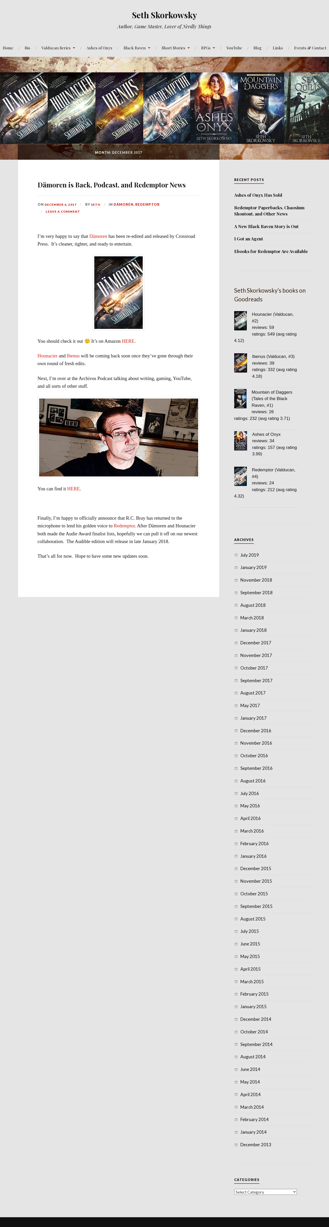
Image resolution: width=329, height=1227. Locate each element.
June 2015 (250, 943)
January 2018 (253, 630)
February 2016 (254, 843)
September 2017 (256, 680)
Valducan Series (56, 47)
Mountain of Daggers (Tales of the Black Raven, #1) (272, 399)
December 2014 (255, 1019)
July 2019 (249, 555)
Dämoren (126, 219)
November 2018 (256, 580)
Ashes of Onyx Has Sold (258, 195)
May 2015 (250, 956)
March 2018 (252, 617)
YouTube (234, 47)
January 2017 (253, 718)
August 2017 (253, 693)
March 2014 (252, 1107)
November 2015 (256, 881)
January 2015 (253, 1006)
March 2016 (252, 831)
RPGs (205, 47)
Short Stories (173, 47)
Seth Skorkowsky (164, 14)
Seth (98, 219)
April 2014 (250, 1094)
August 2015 (253, 919)
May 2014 (250, 1082)
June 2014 (250, 1069)
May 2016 (250, 805)
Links (278, 47)
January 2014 (253, 1132)
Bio (27, 47)
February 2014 (254, 1119)
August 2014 (253, 1056)
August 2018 (253, 605)
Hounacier (48, 370)
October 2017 (254, 668)
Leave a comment (64, 226)
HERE (128, 355)
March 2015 (252, 981)
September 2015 (256, 906)
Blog (257, 47)
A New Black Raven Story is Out (266, 226)
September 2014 (256, 1044)
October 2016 (254, 755)
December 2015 (255, 868)
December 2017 (255, 642)
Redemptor (150, 219)
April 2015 (250, 969)
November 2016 (256, 743)
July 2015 (249, 931)
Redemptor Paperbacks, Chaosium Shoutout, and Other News (269, 210)
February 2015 (254, 994)
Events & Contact (310, 47)
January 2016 (253, 856)
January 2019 (253, 567)
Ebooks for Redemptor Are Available (271, 251)
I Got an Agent (248, 238)
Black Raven (135, 47)
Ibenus (73, 370)
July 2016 (249, 793)
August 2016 (253, 780)
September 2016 (256, 768)
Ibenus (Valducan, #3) (273, 356)
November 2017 (256, 655)
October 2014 (254, 1031)
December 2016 (255, 730)
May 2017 (250, 705)
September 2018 (256, 592)
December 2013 (255, 1144)
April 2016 (250, 818)
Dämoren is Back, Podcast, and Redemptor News (118, 190)
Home (8, 47)
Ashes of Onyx (99, 47)
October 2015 (254, 893)
